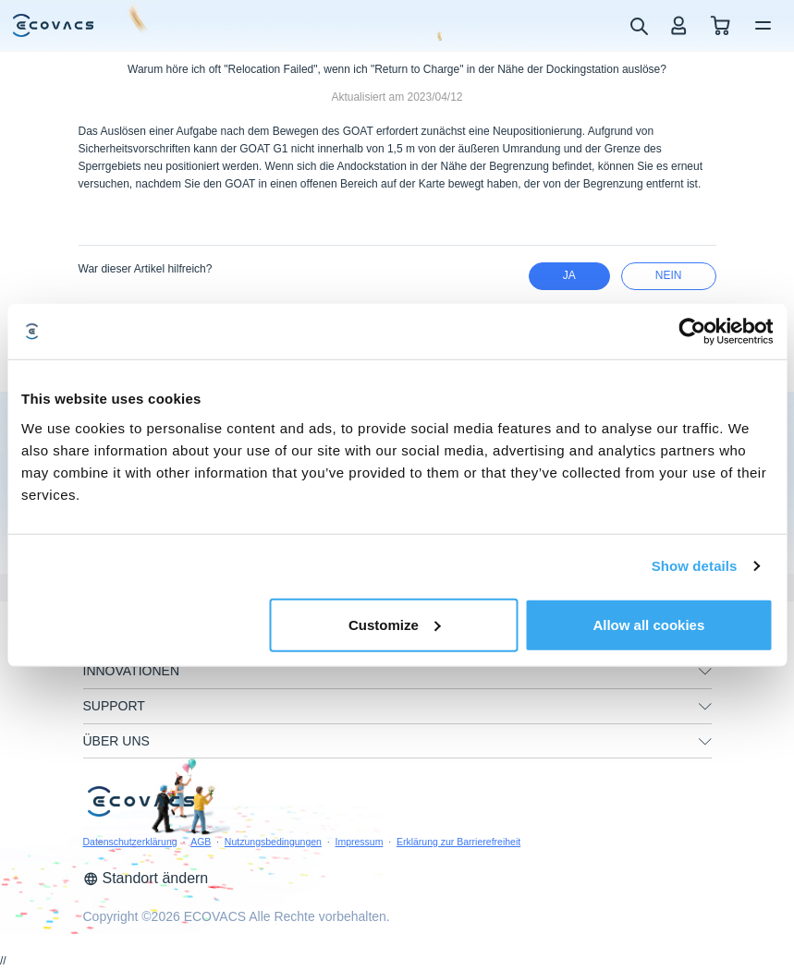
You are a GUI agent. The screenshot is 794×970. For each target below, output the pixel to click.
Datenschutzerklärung (130, 841)
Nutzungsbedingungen (273, 841)
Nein (668, 275)
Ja (569, 275)
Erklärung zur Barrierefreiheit (458, 841)
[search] (638, 25)
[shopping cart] (720, 25)
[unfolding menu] (705, 671)
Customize (394, 624)
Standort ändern (146, 878)
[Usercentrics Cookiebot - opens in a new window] (692, 332)
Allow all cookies (648, 624)
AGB (200, 841)
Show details (695, 566)
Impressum (359, 841)
